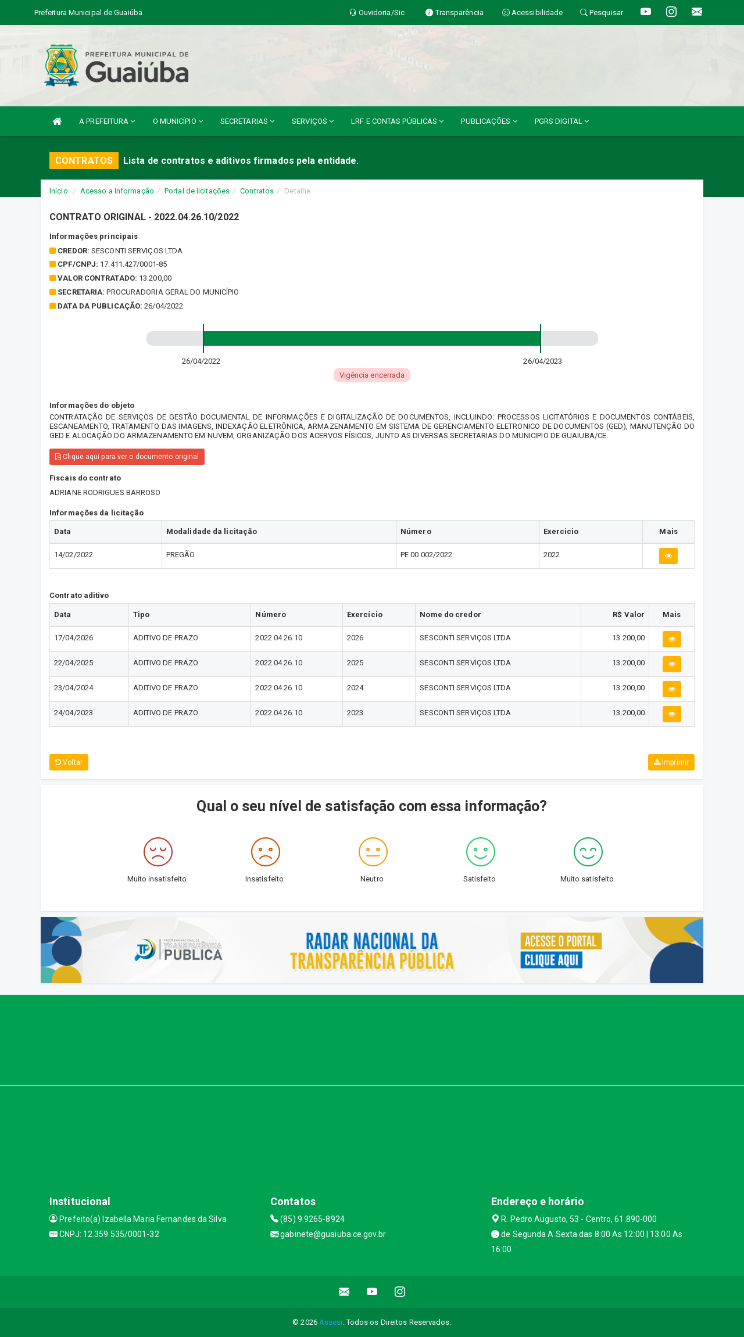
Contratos (257, 191)
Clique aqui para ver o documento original (127, 457)
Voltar (69, 762)
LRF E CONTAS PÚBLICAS (397, 121)
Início (58, 191)
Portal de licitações (197, 191)
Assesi (331, 1322)
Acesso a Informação (117, 191)
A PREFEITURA (107, 121)
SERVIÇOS (313, 121)
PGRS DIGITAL (562, 121)
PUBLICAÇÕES (489, 121)
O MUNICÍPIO (178, 121)
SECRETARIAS (247, 121)
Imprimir (671, 762)
